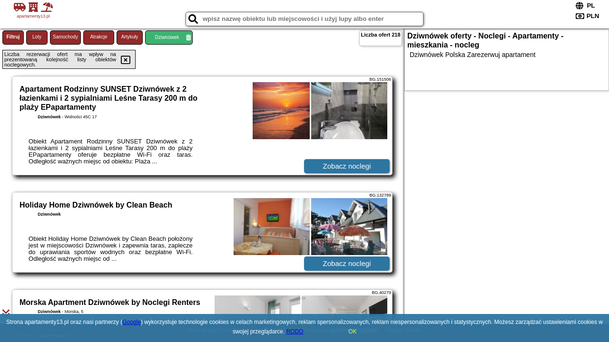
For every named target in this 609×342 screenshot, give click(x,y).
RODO (295, 331)
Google (131, 322)
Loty (36, 36)
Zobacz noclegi (347, 166)
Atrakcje (98, 36)
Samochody (65, 36)
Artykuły (129, 36)
